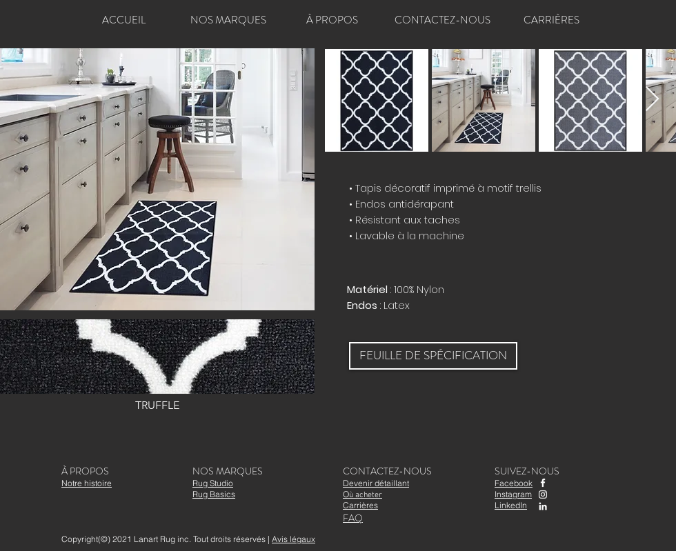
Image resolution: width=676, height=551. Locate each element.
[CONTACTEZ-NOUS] (442, 20)
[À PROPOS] (332, 20)
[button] (157, 367)
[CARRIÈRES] (551, 20)
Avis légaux (293, 539)
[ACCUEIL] (123, 20)
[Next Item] (652, 99)
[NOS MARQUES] (228, 20)
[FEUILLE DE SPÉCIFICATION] (433, 356)
